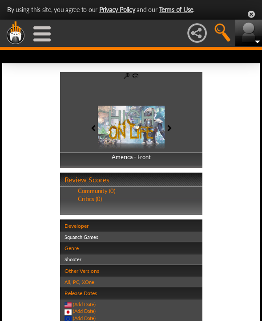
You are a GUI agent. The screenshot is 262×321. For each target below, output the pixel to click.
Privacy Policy (117, 9)
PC (76, 282)
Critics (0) (90, 198)
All (67, 282)
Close (251, 14)
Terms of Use (176, 9)
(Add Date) (84, 304)
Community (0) (96, 190)
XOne (88, 282)
